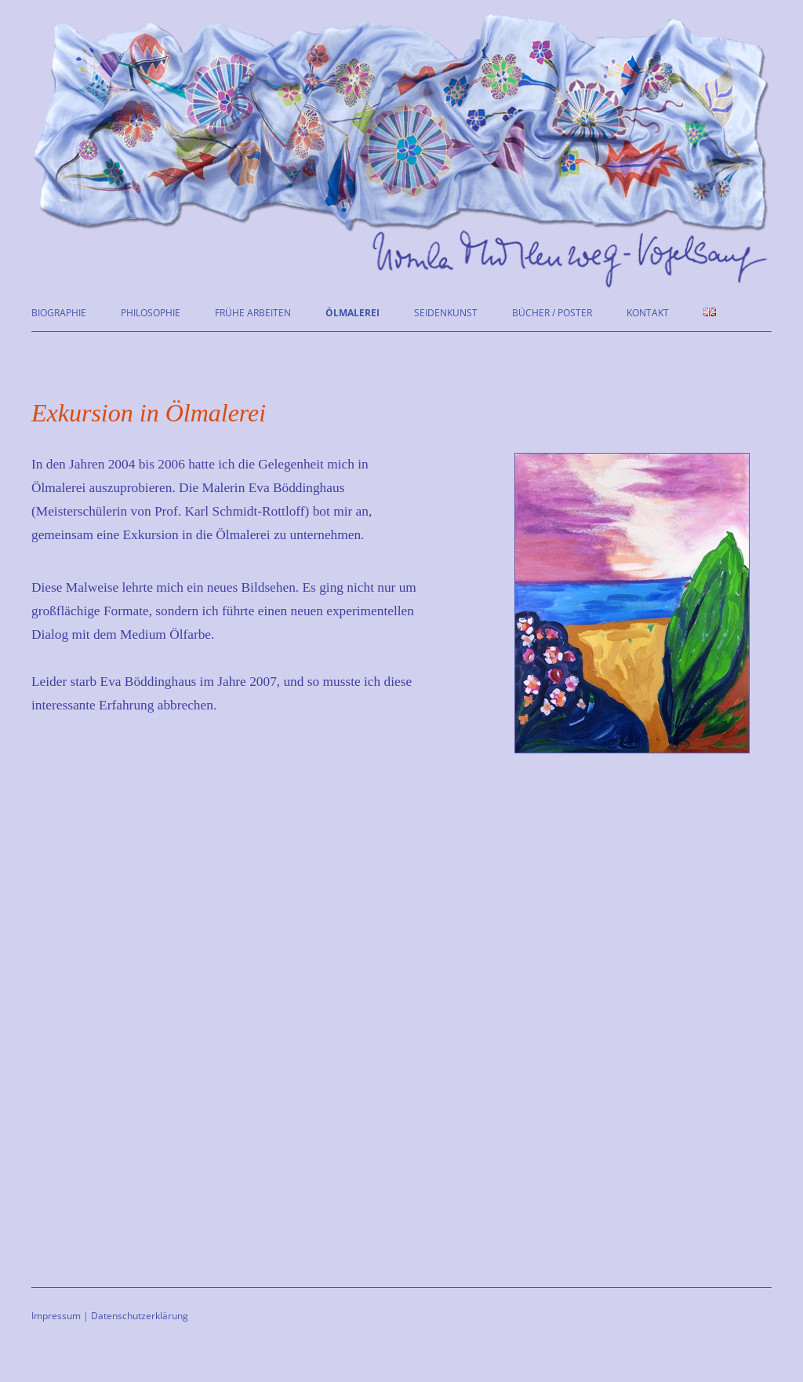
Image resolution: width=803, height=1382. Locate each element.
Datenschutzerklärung (139, 1315)
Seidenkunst (446, 312)
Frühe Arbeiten (253, 312)
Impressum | (60, 1315)
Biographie (58, 312)
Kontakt (648, 312)
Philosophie (150, 312)
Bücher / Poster (552, 312)
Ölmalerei (352, 312)
